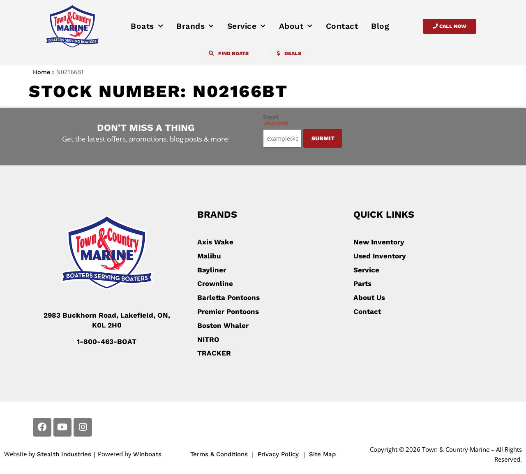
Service (246, 26)
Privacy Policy (279, 454)
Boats (147, 26)
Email (275, 120)
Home (41, 72)
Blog (380, 26)
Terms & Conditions (219, 454)
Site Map (322, 454)
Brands (195, 26)
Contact (342, 26)
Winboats (147, 454)
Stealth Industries (64, 454)
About (296, 26)
